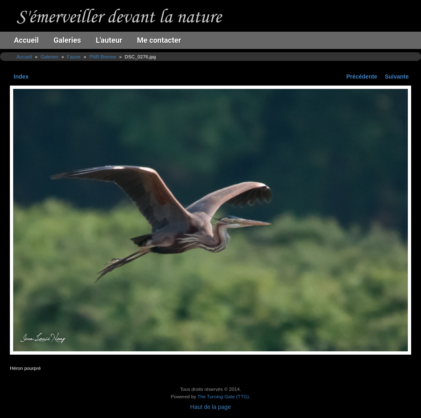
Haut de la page (210, 407)
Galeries (67, 40)
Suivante (397, 76)
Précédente (361, 76)
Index (21, 76)
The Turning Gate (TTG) (223, 396)
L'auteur (109, 40)
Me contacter (159, 40)
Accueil (26, 40)
